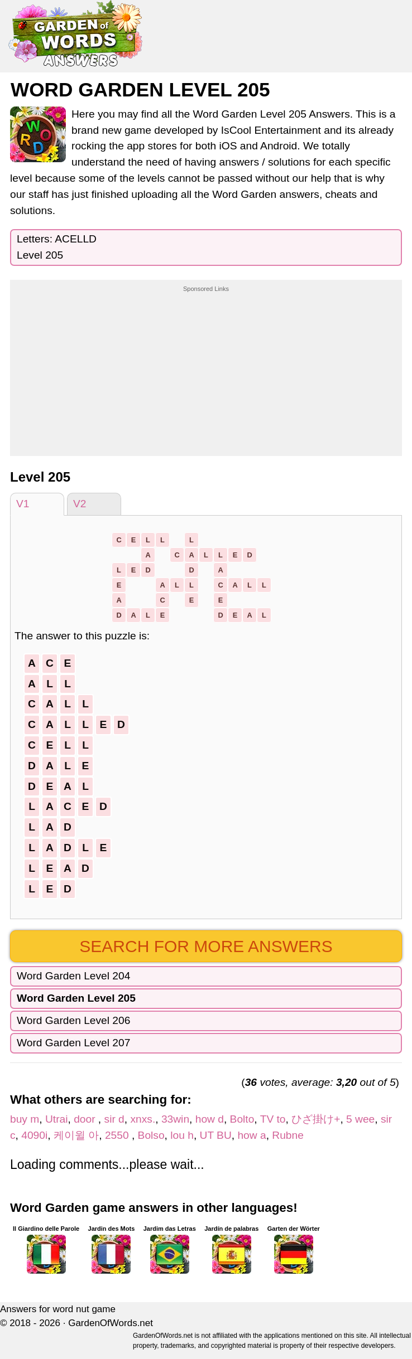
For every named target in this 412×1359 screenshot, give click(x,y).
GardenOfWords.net (110, 1323)
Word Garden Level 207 (73, 1043)
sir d (114, 1119)
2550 (118, 1135)
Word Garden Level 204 (73, 976)
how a (251, 1135)
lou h (182, 1135)
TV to (273, 1119)
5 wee (360, 1119)
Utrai (56, 1119)
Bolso (151, 1135)
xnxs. (142, 1119)
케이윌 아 (76, 1135)
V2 (79, 503)
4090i (34, 1135)
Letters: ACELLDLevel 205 (57, 247)
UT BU (216, 1135)
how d (209, 1119)
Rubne (288, 1135)
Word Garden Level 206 (73, 1020)
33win (175, 1119)
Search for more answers (205, 946)
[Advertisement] (206, 363)
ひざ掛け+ (315, 1119)
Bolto (242, 1119)
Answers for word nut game (58, 1309)
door (86, 1119)
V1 (22, 503)
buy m (24, 1119)
